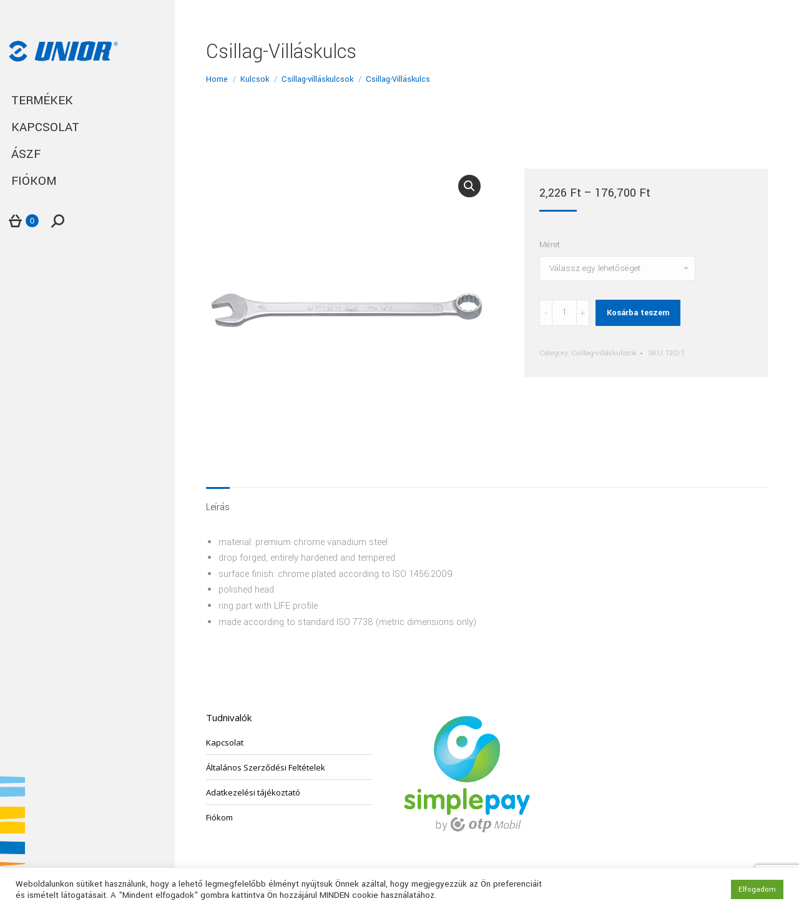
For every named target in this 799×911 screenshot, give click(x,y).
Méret (549, 244)
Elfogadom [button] (757, 889)
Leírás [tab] (218, 507)
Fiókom (219, 817)
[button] (469, 186)
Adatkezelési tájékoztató (253, 792)
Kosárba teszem (638, 312)
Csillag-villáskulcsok (604, 353)
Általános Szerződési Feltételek (265, 767)
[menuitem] (87, 101)
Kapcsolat (224, 742)
